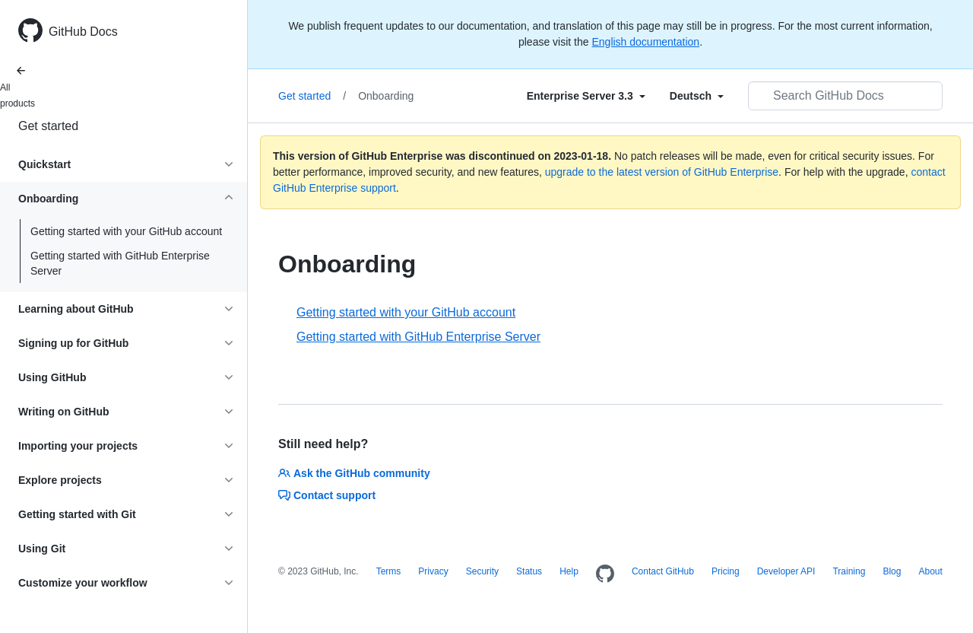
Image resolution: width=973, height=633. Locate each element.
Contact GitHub (663, 571)
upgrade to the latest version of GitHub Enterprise (661, 172)
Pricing (726, 571)
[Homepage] (605, 574)
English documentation (645, 42)
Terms (388, 571)
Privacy (433, 571)
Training (848, 571)
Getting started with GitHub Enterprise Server (120, 263)
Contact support (327, 495)
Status (529, 571)
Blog (892, 571)
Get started (48, 125)
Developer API (786, 571)
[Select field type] (586, 96)
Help (568, 571)
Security (482, 571)
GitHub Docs (83, 31)
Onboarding (386, 96)
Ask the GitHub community (354, 473)
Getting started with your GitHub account (126, 231)
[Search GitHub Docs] (845, 95)
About (930, 571)
